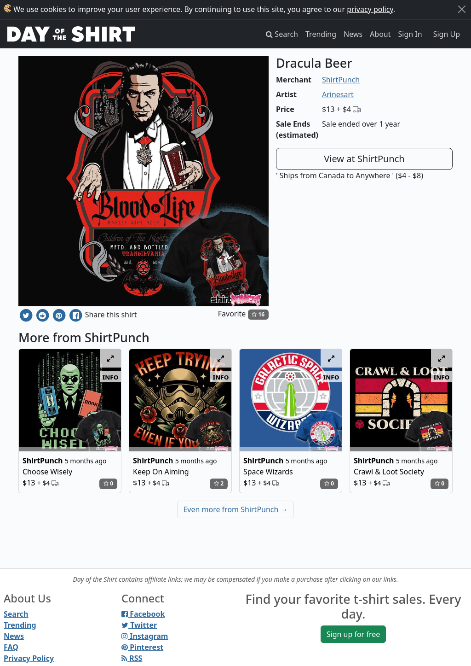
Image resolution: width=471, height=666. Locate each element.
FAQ (11, 647)
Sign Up (446, 34)
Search (16, 614)
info (111, 377)
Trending (320, 34)
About (380, 34)
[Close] (461, 9)
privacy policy (370, 9)
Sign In (410, 34)
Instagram (144, 636)
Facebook (143, 614)
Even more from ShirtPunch (235, 509)
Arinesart (338, 94)
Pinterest (142, 647)
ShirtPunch (341, 80)
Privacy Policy (29, 658)
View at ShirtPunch (364, 158)
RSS (131, 658)
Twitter (139, 625)
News (353, 34)
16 (258, 314)
